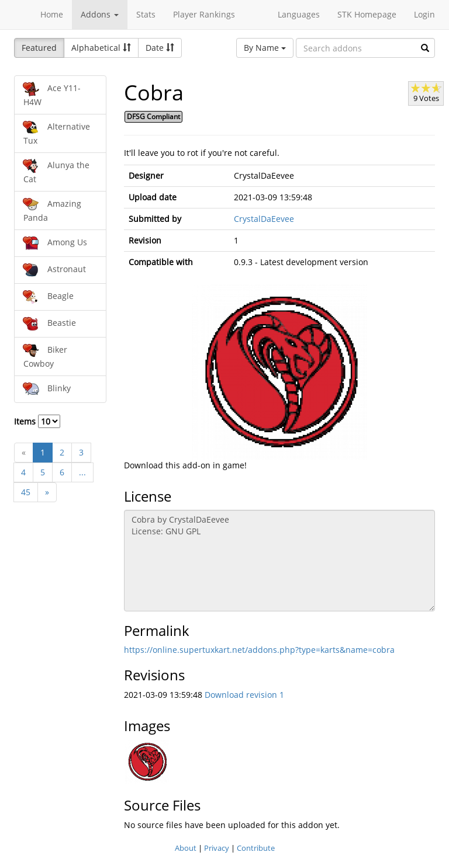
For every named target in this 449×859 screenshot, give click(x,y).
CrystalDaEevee (264, 218)
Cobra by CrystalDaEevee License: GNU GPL (280, 560)
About (185, 848)
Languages (299, 14)
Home (51, 14)
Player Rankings (204, 14)
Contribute (256, 848)
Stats (146, 14)
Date (160, 47)
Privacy (216, 848)
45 (25, 492)
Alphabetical (101, 47)
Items (37, 421)
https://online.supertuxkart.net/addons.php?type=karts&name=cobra (259, 649)
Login (424, 14)
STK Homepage (366, 14)
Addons (100, 14)
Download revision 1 (244, 694)
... (82, 472)
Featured (39, 47)
